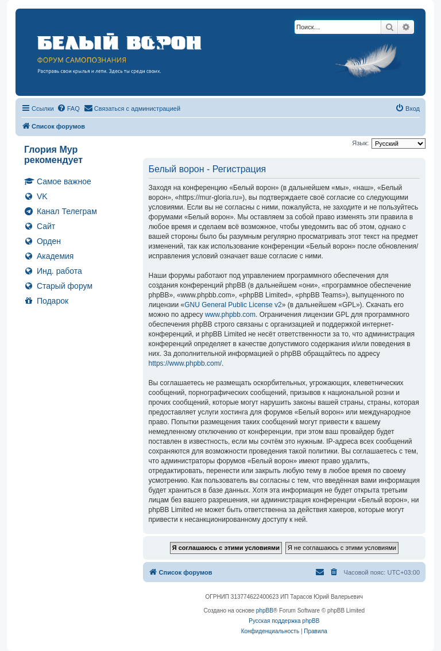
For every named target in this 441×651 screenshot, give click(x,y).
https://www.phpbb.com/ (185, 363)
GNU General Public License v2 (232, 305)
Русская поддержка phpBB (284, 621)
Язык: (360, 143)
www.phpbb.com (230, 315)
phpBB (264, 610)
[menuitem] (68, 108)
